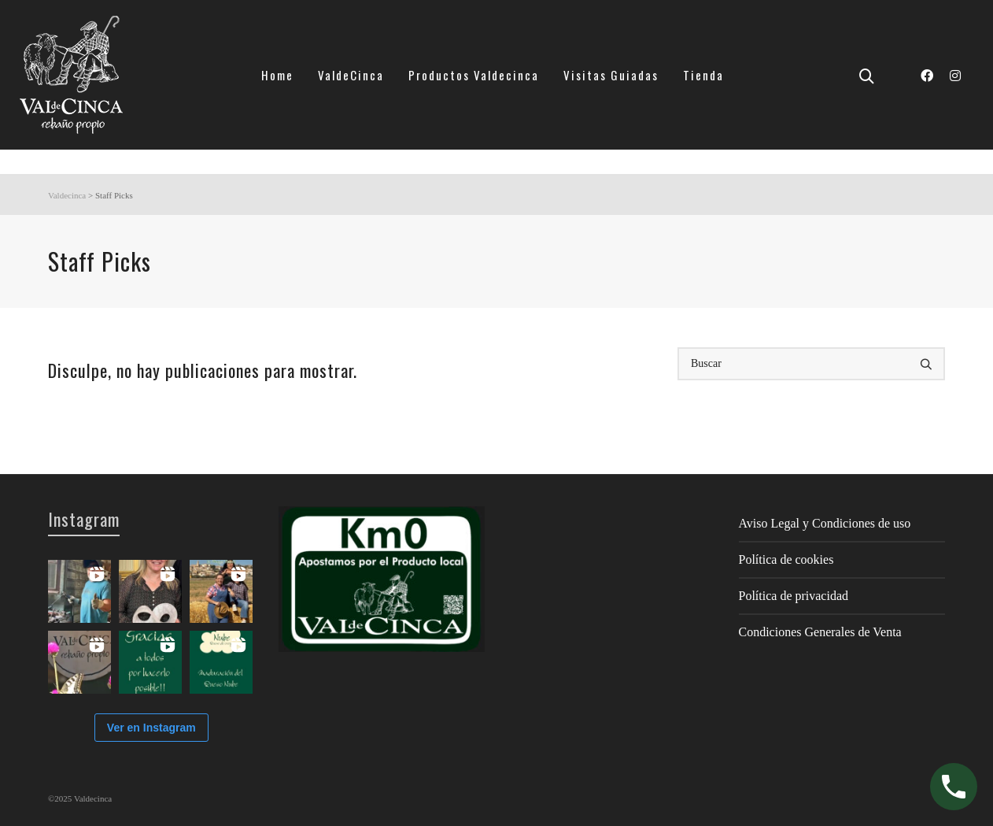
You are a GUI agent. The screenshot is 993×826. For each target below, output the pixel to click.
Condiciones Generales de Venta (820, 632)
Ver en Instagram (151, 727)
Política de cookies (786, 559)
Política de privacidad (794, 595)
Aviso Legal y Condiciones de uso (825, 523)
